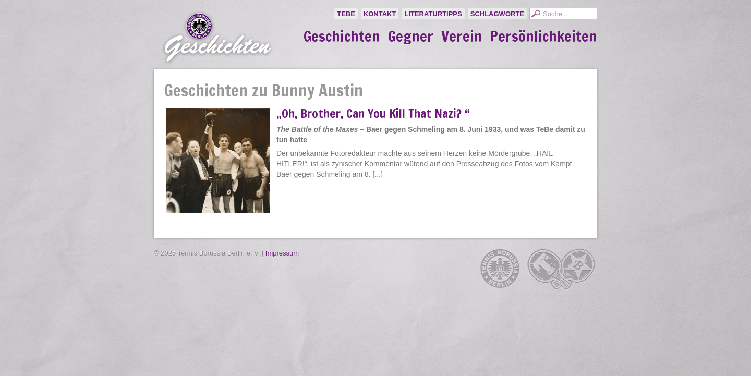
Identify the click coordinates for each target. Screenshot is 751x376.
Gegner (410, 36)
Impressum (282, 253)
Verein (461, 36)
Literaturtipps (433, 14)
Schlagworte (497, 14)
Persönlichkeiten (543, 36)
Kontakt (380, 14)
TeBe (346, 14)
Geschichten (342, 36)
